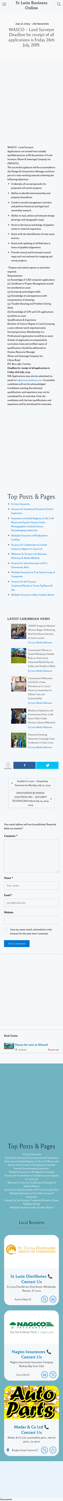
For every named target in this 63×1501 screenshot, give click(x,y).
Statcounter (6, 1499)
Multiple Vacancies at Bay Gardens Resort (32, 594)
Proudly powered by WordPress (24, 1483)
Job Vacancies (40, 23)
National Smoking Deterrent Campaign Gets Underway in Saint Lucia (41, 738)
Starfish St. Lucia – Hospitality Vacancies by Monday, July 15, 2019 (33, 783)
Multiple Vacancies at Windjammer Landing (31, 1171)
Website (8, 912)
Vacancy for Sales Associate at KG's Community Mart (31, 1189)
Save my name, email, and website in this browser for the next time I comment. (31, 931)
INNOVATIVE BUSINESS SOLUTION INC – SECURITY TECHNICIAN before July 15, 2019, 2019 (30, 798)
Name (8, 878)
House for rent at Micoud (31, 1044)
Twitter (40, 1478)
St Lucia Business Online (31, 5)
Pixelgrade (31, 1487)
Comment (10, 836)
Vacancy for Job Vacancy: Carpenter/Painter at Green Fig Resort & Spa (32, 585)
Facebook (28, 1478)
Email (8, 895)
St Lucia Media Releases (40, 642)
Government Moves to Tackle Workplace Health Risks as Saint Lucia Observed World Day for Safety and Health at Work (41, 657)
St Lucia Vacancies (20, 503)
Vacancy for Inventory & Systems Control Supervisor (31, 1157)
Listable (49, 1483)
